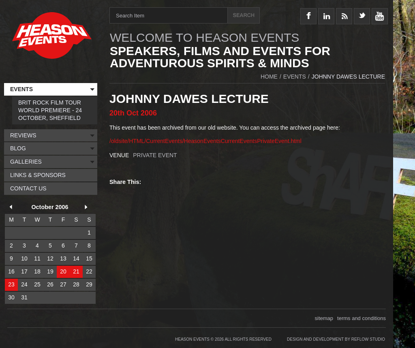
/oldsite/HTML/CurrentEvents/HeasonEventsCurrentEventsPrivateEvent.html (205, 141)
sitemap (324, 318)
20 (63, 271)
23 (11, 284)
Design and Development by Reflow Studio (336, 339)
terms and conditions (361, 318)
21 (76, 271)
